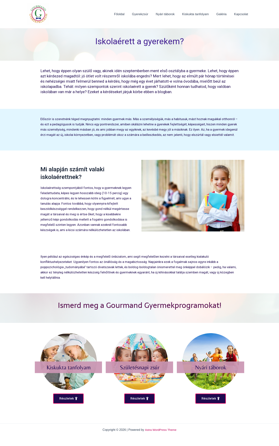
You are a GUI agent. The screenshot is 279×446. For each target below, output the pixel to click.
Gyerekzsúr (145, 14)
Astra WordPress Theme (160, 429)
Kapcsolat (242, 14)
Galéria (223, 14)
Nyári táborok (169, 14)
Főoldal (125, 14)
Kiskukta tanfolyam (198, 14)
